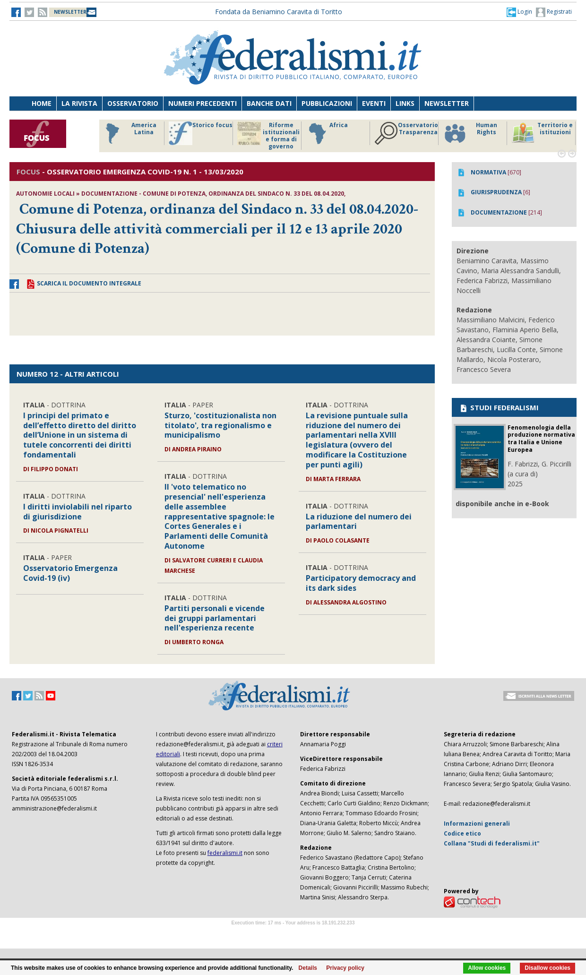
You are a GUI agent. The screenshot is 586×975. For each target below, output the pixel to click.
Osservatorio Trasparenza (406, 133)
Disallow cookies (547, 968)
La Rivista (79, 103)
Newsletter (446, 103)
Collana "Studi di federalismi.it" (492, 843)
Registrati (554, 12)
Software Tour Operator (293, 933)
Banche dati (269, 103)
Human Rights (470, 133)
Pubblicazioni (327, 103)
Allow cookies (487, 968)
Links (405, 103)
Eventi (374, 103)
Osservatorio (132, 103)
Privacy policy (345, 968)
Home (42, 103)
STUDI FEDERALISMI (499, 407)
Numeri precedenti (202, 103)
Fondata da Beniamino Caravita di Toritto (278, 11)
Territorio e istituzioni (542, 133)
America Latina (128, 133)
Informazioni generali (477, 824)
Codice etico (462, 833)
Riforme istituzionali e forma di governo (268, 135)
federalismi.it (224, 853)
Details (308, 968)
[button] (519, 11)
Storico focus (201, 133)
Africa (327, 133)
